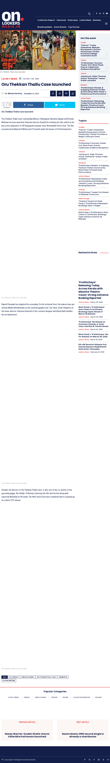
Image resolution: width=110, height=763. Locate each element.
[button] (89, 13)
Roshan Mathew (9, 680)
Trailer (83, 42)
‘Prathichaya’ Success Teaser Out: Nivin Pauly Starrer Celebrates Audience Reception (92, 66)
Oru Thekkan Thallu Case (46, 677)
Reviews (84, 85)
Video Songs (84, 198)
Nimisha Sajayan (27, 677)
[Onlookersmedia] (17, 14)
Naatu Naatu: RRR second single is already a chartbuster (83, 735)
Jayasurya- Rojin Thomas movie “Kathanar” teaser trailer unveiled (93, 78)
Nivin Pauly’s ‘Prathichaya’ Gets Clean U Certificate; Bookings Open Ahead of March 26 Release (93, 215)
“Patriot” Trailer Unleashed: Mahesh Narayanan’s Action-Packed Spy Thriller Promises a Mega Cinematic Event (91, 50)
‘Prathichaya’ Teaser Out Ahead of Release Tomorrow (93, 193)
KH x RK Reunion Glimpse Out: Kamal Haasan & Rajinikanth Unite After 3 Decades (92, 346)
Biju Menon (14, 677)
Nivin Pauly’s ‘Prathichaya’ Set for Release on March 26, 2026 (93, 335)
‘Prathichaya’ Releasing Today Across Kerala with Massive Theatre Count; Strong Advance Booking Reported (93, 105)
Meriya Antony (15, 94)
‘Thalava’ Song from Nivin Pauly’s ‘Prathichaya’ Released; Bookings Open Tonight (93, 203)
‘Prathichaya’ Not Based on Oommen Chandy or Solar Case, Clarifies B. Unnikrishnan (93, 324)
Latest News (9, 79)
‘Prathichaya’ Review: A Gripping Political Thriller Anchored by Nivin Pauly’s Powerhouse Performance (93, 90)
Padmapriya (63, 677)
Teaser (83, 60)
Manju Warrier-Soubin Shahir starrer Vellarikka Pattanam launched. (27, 735)
